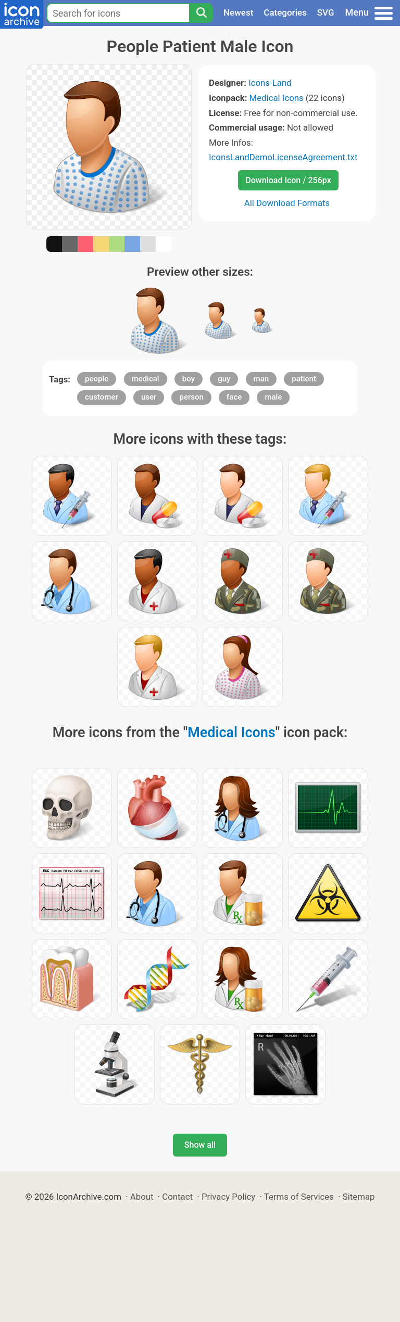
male (273, 397)
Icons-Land (269, 83)
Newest (238, 12)
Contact (177, 1196)
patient (304, 378)
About (142, 1196)
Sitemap (359, 1196)
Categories (285, 12)
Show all (200, 1145)
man (261, 378)
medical (145, 378)
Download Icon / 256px (288, 180)
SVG (325, 12)
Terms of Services (299, 1196)
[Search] (201, 13)
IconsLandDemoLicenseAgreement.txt (283, 157)
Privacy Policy (228, 1196)
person (191, 397)
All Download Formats (287, 203)
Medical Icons (276, 98)
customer (101, 397)
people (96, 378)
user (148, 397)
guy (224, 378)
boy (188, 378)
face (234, 397)
